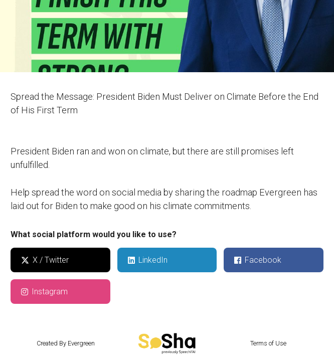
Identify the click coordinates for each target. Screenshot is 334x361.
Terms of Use (268, 343)
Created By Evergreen (66, 343)
